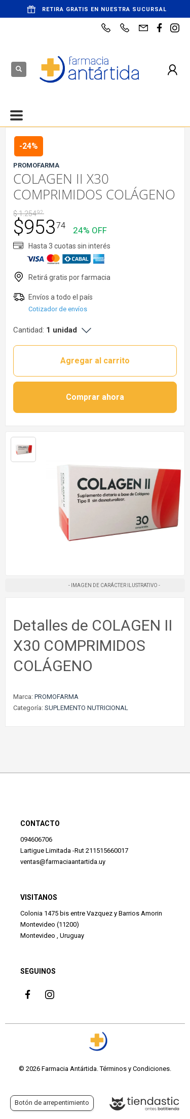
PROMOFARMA (56, 696)
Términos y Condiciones (135, 1068)
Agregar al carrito (95, 360)
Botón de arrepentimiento (52, 1102)
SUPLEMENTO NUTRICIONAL (86, 708)
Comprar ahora (95, 397)
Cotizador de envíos (57, 309)
